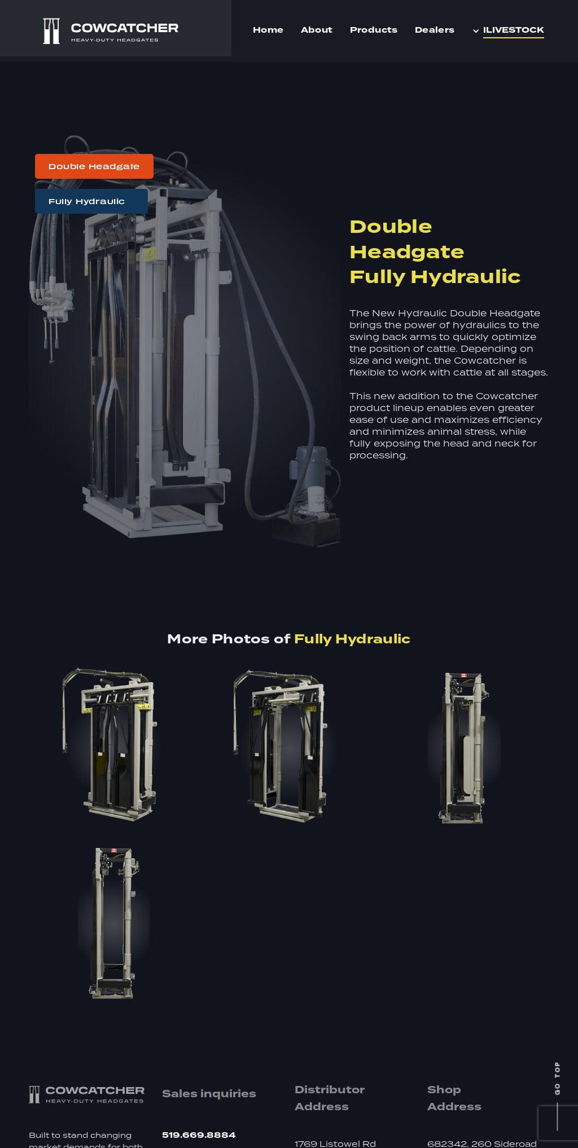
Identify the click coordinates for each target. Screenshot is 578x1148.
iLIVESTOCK (513, 30)
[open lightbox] (113, 748)
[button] (511, 31)
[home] (110, 31)
